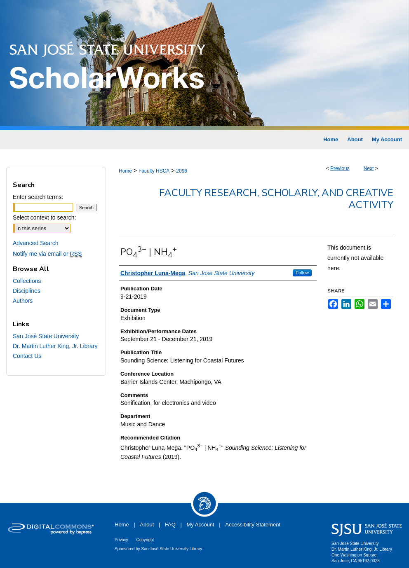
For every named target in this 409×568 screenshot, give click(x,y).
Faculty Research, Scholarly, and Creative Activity (276, 198)
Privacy (121, 540)
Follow (302, 272)
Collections (27, 281)
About (147, 524)
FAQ (170, 524)
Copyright (145, 540)
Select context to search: (44, 217)
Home (125, 171)
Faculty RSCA (154, 171)
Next (369, 168)
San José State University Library (171, 549)
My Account (200, 524)
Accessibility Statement (252, 524)
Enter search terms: (38, 197)
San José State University (46, 336)
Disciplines (26, 291)
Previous (340, 168)
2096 (181, 171)
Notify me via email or (47, 253)
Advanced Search (36, 243)
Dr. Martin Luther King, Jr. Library (55, 346)
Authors (23, 300)
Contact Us (27, 356)
